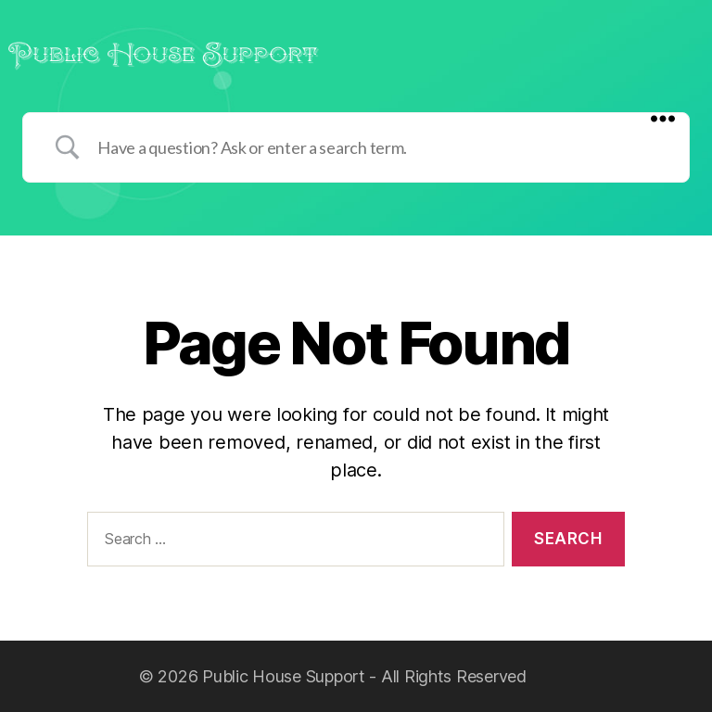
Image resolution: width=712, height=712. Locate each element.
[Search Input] (379, 147)
